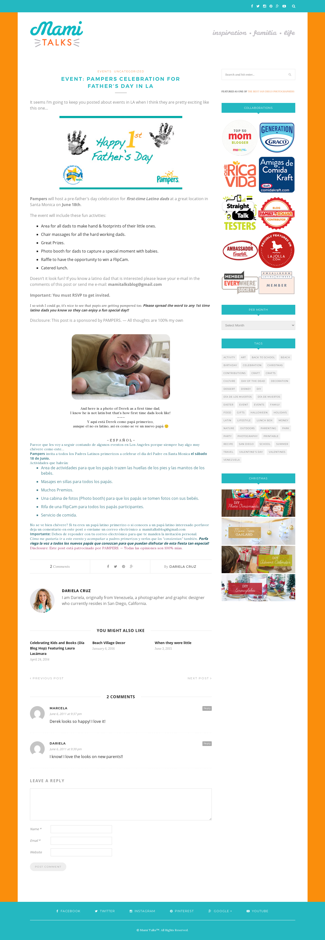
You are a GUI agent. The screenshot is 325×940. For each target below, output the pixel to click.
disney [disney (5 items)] (246, 389)
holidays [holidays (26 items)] (280, 412)
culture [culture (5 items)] (229, 381)
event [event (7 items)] (243, 404)
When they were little (173, 642)
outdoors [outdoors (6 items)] (247, 428)
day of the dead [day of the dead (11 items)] (253, 381)
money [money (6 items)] (283, 420)
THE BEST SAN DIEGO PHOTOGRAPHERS (271, 91)
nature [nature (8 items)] (229, 428)
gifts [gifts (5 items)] (241, 412)
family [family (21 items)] (275, 404)
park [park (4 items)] (285, 428)
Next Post (200, 678)
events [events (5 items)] (259, 404)
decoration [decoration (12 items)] (279, 381)
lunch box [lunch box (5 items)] (265, 420)
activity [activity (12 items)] (229, 357)
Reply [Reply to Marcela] (207, 708)
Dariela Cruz (183, 566)
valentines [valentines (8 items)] (277, 452)
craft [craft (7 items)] (256, 373)
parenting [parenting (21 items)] (268, 428)
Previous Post (47, 678)
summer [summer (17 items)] (282, 444)
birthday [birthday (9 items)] (230, 365)
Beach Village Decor (108, 642)
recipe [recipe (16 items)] (228, 444)
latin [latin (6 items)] (227, 420)
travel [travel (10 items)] (228, 452)
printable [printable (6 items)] (271, 436)
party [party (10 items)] (228, 436)
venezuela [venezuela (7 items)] (232, 459)
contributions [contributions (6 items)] (235, 373)
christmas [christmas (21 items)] (275, 365)
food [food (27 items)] (227, 412)
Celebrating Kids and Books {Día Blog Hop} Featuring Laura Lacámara (57, 648)
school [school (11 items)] (265, 444)
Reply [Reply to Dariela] (207, 743)
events (105, 71)
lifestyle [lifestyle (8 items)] (244, 420)
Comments (60, 566)
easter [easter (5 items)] (228, 404)
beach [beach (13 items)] (285, 357)
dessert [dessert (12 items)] (229, 389)
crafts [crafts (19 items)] (271, 373)
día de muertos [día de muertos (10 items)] (269, 396)
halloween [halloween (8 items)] (259, 412)
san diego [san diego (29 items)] (246, 444)
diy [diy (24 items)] (259, 389)
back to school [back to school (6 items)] (263, 357)
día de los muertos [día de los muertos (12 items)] (238, 396)
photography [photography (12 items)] (248, 436)
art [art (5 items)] (243, 357)
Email (35, 840)
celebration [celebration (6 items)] (252, 365)
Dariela (58, 743)
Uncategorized (129, 71)
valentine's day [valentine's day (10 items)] (251, 452)
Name (35, 829)
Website (36, 852)
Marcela (59, 708)
